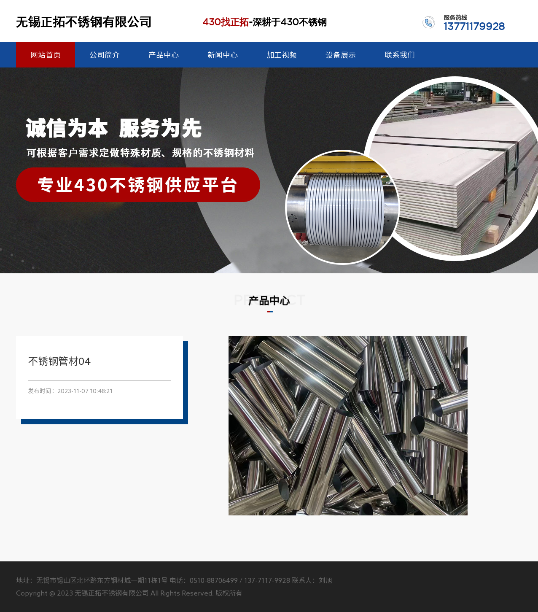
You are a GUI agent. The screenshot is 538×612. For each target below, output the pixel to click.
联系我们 (400, 55)
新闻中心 (222, 55)
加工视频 (281, 55)
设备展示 (340, 55)
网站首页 (45, 55)
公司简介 (104, 55)
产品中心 (163, 55)
